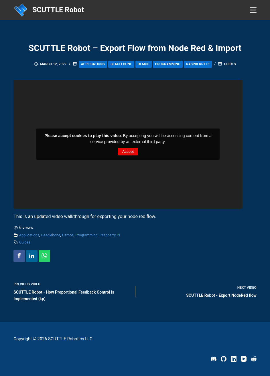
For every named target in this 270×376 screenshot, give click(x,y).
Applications (93, 64)
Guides (230, 64)
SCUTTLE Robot (58, 10)
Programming (168, 64)
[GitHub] (223, 359)
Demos (143, 64)
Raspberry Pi (198, 64)
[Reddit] (254, 359)
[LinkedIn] (234, 359)
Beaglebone (121, 64)
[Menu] (253, 10)
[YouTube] (244, 359)
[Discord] (213, 359)
